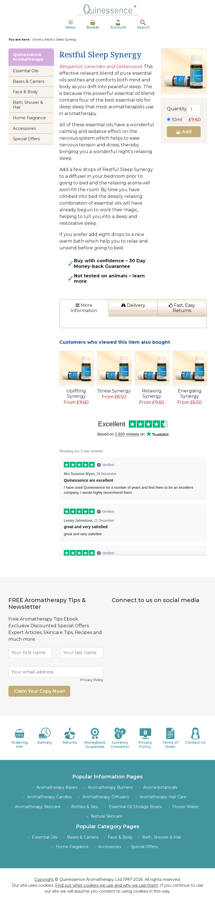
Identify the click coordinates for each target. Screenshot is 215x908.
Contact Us (195, 736)
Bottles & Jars (84, 806)
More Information (84, 308)
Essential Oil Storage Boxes (135, 806)
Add (183, 131)
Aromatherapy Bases (56, 787)
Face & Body (25, 91)
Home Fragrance (29, 117)
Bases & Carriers (28, 81)
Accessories (24, 128)
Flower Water (185, 806)
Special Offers (26, 138)
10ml (184, 119)
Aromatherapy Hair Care (162, 796)
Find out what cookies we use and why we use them (106, 885)
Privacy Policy (91, 680)
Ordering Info (19, 737)
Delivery (133, 305)
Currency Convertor (120, 737)
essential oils (107, 203)
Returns (70, 736)
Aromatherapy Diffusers (105, 796)
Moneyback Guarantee (95, 737)
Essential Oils (25, 70)
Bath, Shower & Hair (28, 105)
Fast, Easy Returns (182, 308)
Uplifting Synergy (76, 393)
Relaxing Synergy (152, 393)
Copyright (44, 879)
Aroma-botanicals (160, 787)
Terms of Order (170, 737)
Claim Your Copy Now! (39, 691)
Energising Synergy (190, 393)
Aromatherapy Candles (49, 796)
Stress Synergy (114, 391)
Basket (93, 24)
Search (143, 24)
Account (118, 24)
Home (36, 39)
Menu (71, 24)
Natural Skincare (107, 816)
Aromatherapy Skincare (37, 806)
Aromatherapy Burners (110, 787)
